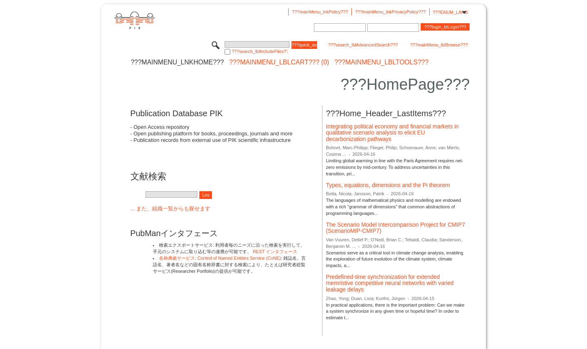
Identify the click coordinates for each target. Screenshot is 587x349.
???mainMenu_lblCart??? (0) (279, 62)
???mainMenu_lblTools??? (381, 62)
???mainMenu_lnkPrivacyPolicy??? (390, 11)
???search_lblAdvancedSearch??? (363, 44)
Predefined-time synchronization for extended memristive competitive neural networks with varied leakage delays (389, 283)
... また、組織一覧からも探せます (170, 208)
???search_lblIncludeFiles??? (259, 51)
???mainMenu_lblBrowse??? (439, 44)
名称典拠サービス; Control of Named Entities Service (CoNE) (220, 258)
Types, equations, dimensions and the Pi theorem (388, 185)
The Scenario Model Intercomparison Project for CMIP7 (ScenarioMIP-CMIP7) (395, 227)
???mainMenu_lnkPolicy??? (320, 11)
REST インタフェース (275, 251)
